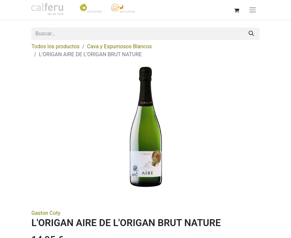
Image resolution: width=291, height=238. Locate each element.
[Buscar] (251, 33)
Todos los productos (55, 46)
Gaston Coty (45, 213)
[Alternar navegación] (253, 10)
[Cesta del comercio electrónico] (236, 9)
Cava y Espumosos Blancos (119, 46)
